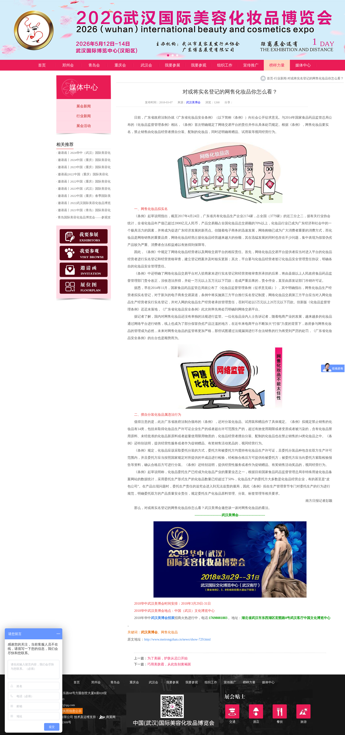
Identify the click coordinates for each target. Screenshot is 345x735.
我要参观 (198, 65)
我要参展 (172, 65)
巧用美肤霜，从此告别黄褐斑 (169, 664)
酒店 (256, 711)
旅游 (303, 711)
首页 (42, 65)
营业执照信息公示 (69, 711)
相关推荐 (65, 144)
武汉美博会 (193, 102)
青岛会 (94, 65)
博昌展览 (42, 76)
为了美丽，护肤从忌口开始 (167, 658)
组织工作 (224, 65)
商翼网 (107, 717)
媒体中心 (303, 65)
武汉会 (146, 65)
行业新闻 (83, 116)
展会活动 (83, 126)
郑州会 (68, 65)
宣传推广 (251, 65)
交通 (232, 711)
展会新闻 (83, 106)
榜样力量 (277, 65)
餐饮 (280, 711)
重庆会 (120, 65)
